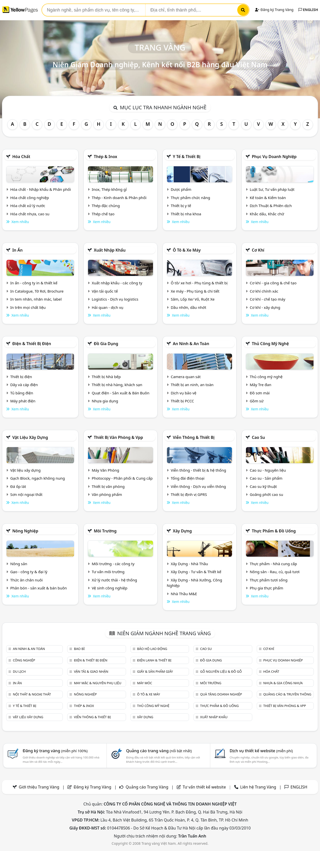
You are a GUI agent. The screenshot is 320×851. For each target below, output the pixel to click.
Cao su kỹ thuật (263, 486)
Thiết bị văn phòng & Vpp (118, 437)
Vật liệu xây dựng (30, 437)
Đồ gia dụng (106, 343)
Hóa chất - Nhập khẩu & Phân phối (40, 189)
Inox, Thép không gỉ (109, 189)
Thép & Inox (105, 156)
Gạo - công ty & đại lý (29, 571)
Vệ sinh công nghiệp (110, 587)
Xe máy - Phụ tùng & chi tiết (195, 291)
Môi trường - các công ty (113, 563)
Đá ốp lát (18, 486)
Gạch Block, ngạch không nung (37, 478)
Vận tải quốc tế (105, 291)
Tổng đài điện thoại (187, 478)
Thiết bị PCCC (182, 400)
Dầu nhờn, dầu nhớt (188, 307)
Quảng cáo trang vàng (159, 750)
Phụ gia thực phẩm (266, 587)
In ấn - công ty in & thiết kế (34, 282)
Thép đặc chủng (106, 205)
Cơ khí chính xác (264, 291)
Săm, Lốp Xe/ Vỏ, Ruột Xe (192, 299)
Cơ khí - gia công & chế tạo (273, 282)
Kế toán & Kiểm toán (268, 197)
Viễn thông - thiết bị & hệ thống (198, 470)
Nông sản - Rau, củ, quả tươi (275, 571)
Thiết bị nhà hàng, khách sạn (117, 384)
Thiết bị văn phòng (108, 486)
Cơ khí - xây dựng (265, 307)
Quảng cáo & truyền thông (287, 694)
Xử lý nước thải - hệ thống (114, 579)
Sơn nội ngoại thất (26, 494)
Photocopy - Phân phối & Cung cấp (122, 478)
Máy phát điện (23, 400)
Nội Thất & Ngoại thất (32, 694)
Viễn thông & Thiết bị (193, 437)
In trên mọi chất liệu (28, 307)
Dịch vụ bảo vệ (183, 392)
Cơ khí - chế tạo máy (267, 299)
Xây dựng (182, 531)
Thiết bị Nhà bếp (106, 376)
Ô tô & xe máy (187, 250)
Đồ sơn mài (260, 392)
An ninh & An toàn (191, 343)
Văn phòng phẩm (107, 494)
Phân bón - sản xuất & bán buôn (38, 587)
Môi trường (105, 531)
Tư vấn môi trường (108, 571)
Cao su (258, 437)
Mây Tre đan (260, 384)
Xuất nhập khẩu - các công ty (117, 282)
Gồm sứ (257, 400)
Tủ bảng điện (21, 392)
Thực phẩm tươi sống (269, 579)
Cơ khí (258, 250)
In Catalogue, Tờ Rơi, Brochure (37, 291)
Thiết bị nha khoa (186, 213)
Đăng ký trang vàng (55, 750)
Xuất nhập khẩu (110, 250)
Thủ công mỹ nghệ (270, 343)
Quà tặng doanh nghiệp (221, 694)
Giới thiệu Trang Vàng (39, 787)
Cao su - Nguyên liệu (268, 470)
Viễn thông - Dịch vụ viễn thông (198, 486)
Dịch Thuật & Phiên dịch (271, 205)
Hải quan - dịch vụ (107, 307)
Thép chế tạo (103, 213)
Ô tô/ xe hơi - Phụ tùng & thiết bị (199, 282)
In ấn (17, 250)
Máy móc (144, 683)
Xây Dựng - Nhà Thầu (189, 563)
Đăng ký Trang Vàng (274, 9)
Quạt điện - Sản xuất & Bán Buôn (121, 392)
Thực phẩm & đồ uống (274, 531)
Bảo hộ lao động (152, 648)
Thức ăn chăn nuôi (26, 579)
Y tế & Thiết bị (186, 156)
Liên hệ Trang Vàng (258, 787)
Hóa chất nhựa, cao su (30, 213)
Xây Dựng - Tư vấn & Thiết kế (196, 571)
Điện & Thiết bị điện (31, 343)
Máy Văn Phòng (105, 470)
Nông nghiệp (25, 531)
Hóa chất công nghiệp (29, 197)
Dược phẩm (181, 189)
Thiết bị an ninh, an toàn (192, 384)
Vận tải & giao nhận (91, 671)
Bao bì (79, 648)
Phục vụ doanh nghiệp (274, 156)
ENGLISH (308, 9)
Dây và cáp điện (24, 384)
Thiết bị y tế (181, 205)
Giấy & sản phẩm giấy (155, 671)
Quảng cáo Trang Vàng (147, 787)
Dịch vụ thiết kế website (261, 750)
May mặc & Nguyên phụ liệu (97, 683)
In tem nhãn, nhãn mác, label (36, 299)
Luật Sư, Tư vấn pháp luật (272, 189)
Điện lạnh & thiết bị (154, 660)
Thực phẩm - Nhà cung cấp (273, 563)
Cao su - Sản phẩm (266, 478)
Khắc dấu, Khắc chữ (267, 213)
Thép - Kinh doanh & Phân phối (119, 197)
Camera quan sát (186, 376)
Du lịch (19, 671)
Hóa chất (21, 156)
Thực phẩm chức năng (190, 197)
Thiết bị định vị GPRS (189, 494)
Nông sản (18, 563)
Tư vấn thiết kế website (205, 787)
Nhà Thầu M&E (184, 593)
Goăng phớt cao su (266, 494)
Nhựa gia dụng (105, 400)
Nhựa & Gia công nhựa (283, 683)
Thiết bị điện (21, 376)
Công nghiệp (24, 660)
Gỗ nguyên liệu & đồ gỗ (221, 671)
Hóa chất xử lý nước (27, 205)
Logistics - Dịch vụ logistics (115, 299)
